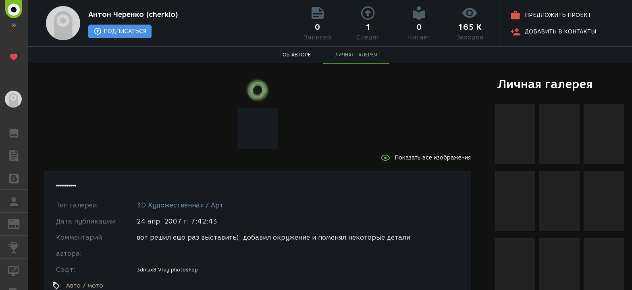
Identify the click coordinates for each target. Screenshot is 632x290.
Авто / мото (84, 285)
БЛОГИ (18, 178)
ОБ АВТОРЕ (297, 55)
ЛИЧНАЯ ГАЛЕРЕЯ (356, 55)
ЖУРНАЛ (18, 223)
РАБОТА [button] (18, 201)
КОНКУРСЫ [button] (18, 247)
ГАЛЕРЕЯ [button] (18, 132)
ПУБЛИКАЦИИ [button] (18, 155)
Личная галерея (544, 84)
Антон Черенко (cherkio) (133, 14)
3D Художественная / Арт (180, 205)
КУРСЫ (18, 269)
